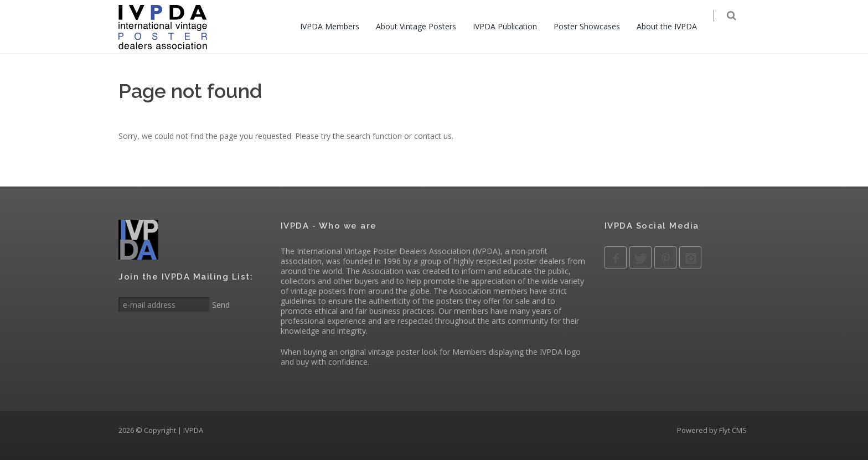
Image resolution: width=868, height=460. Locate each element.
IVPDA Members (336, 26)
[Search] (739, 27)
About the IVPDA (674, 26)
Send (220, 304)
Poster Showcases (594, 26)
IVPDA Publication (512, 26)
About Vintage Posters (423, 26)
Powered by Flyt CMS (712, 430)
